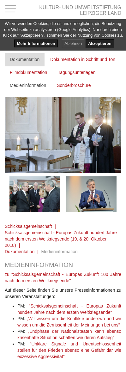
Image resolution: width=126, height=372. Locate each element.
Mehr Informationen (36, 43)
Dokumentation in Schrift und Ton (82, 59)
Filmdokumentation (28, 72)
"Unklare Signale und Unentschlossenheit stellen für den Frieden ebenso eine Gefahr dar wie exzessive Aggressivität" (69, 350)
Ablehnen (73, 43)
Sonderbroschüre (74, 85)
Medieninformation (28, 85)
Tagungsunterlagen (76, 72)
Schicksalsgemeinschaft (28, 226)
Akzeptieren (99, 43)
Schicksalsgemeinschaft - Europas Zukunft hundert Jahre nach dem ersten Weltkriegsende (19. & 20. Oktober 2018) (61, 239)
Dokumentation (24, 59)
